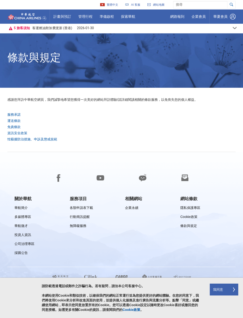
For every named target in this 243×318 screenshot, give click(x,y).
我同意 (218, 289)
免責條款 (14, 127)
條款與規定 (188, 226)
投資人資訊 (22, 235)
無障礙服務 (78, 226)
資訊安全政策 (17, 133)
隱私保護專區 (190, 208)
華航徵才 (21, 226)
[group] (23, 198)
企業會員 (198, 18)
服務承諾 (14, 114)
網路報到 (177, 18)
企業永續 (131, 208)
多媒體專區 (22, 217)
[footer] (121, 235)
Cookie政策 (188, 217)
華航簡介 (21, 208)
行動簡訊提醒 (80, 217)
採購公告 (22, 253)
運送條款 (14, 121)
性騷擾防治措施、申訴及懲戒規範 (32, 139)
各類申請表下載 (81, 208)
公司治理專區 (24, 244)
